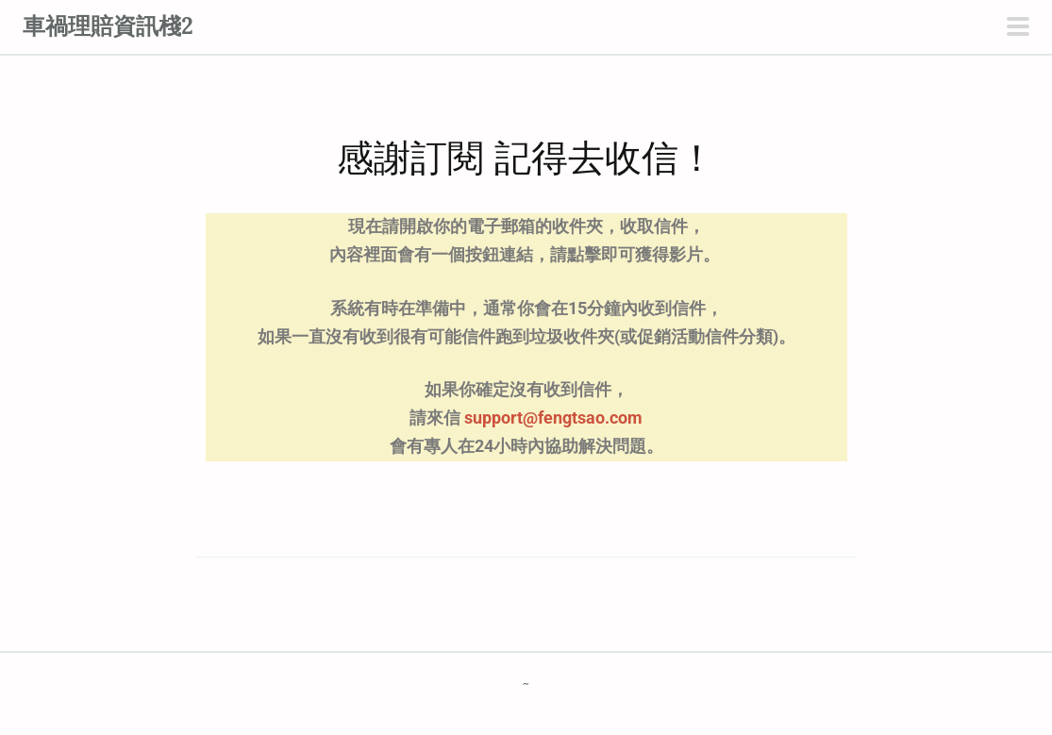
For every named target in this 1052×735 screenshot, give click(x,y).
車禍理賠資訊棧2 (108, 26)
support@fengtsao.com (553, 418)
